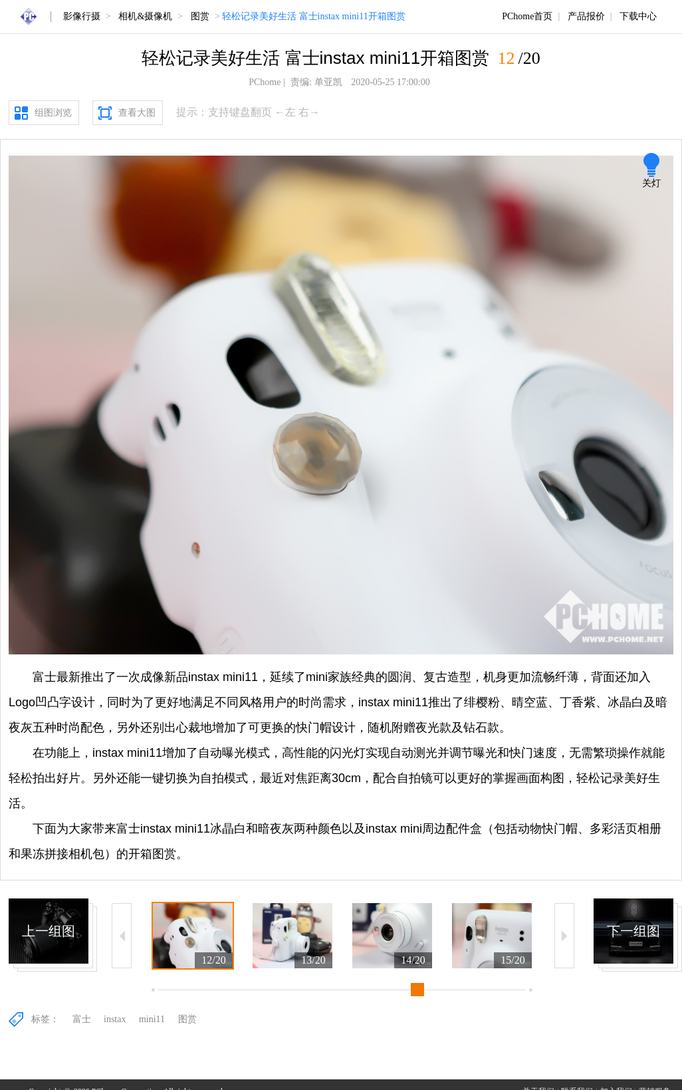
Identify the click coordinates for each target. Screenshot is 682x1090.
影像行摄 (81, 16)
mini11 (152, 1019)
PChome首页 (527, 16)
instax (115, 1019)
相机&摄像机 (145, 16)
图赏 (200, 16)
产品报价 (586, 16)
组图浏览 (53, 113)
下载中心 (638, 16)
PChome (265, 82)
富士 (81, 1019)
